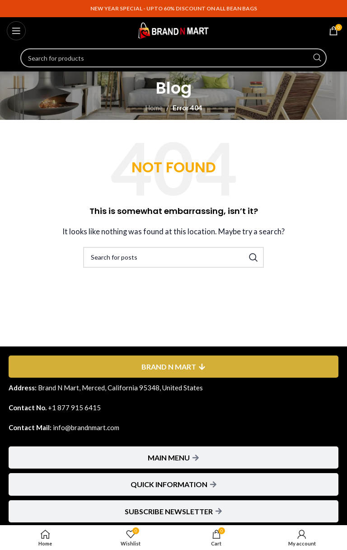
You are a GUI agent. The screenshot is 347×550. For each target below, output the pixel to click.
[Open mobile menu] (16, 31)
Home (154, 108)
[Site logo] (173, 30)
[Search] (173, 57)
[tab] (173, 367)
